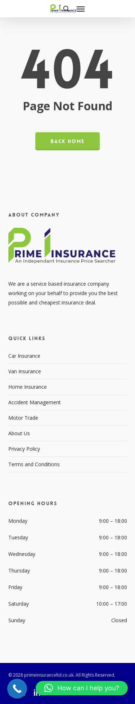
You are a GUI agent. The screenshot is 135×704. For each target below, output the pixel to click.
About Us (19, 433)
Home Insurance (27, 386)
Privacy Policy (24, 448)
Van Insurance (24, 371)
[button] (81, 8)
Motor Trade (23, 417)
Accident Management (34, 402)
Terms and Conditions (34, 464)
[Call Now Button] (17, 689)
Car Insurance (24, 355)
